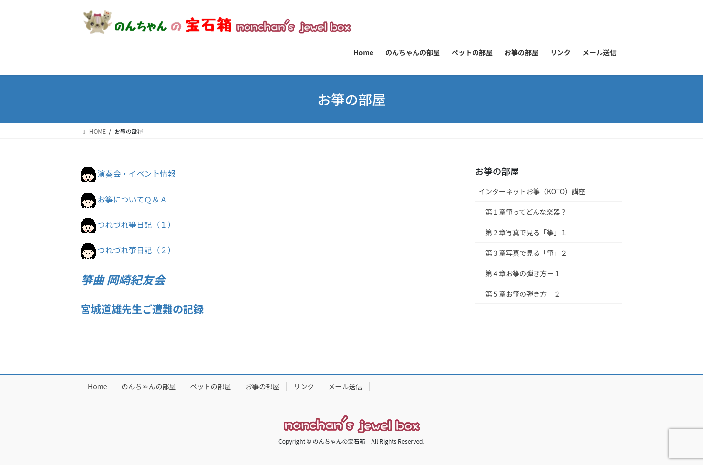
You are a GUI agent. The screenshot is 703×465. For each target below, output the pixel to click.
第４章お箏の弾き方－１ (522, 273)
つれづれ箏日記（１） (137, 224)
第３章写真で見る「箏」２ (526, 253)
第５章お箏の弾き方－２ (522, 294)
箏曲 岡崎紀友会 (123, 279)
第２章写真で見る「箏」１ (526, 232)
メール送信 (345, 386)
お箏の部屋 (497, 170)
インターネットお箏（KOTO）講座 (531, 191)
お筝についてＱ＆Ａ (133, 199)
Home (97, 386)
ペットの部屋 (210, 386)
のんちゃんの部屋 (148, 386)
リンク (303, 386)
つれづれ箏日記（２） (137, 250)
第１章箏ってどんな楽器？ (526, 212)
